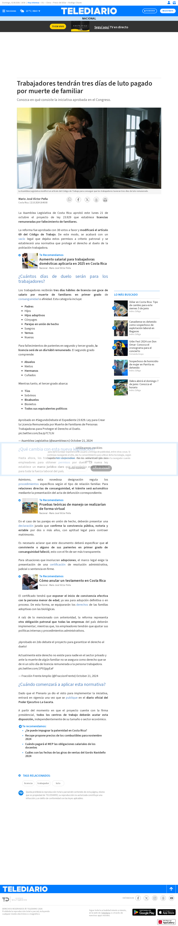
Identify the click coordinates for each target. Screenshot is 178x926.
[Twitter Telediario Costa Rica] (146, 898)
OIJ (42, 2)
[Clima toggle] (29, 11)
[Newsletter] (174, 3)
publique (72, 698)
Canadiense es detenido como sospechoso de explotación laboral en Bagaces (143, 326)
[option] (89, 151)
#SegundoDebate (47, 420)
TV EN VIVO (150, 11)
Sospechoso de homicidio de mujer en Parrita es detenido (143, 364)
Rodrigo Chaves (75, 2)
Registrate (167, 11)
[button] (69, 199)
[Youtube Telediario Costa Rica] (171, 898)
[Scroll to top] (171, 889)
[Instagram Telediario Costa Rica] (154, 898)
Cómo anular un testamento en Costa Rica (72, 580)
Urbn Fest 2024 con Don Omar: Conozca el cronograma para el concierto (142, 346)
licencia (28, 783)
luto (58, 783)
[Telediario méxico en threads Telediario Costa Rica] (163, 898)
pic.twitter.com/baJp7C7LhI (36, 433)
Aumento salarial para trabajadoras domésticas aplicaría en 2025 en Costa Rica (73, 261)
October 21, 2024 (87, 676)
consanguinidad (28, 299)
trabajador (43, 783)
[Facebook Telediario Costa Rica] (138, 898)
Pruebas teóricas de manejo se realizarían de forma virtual (72, 506)
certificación (57, 564)
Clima (48, 2)
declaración (25, 526)
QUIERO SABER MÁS (77, 464)
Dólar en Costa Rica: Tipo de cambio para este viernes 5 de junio (143, 305)
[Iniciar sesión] (168, 2)
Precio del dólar (59, 2)
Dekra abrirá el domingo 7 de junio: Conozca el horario (144, 384)
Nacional (89, 18)
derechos (82, 605)
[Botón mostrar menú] (10, 10)
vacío (21, 239)
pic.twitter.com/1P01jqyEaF (36, 668)
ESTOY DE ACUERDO (101, 464)
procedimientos (28, 484)
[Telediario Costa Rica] (89, 11)
